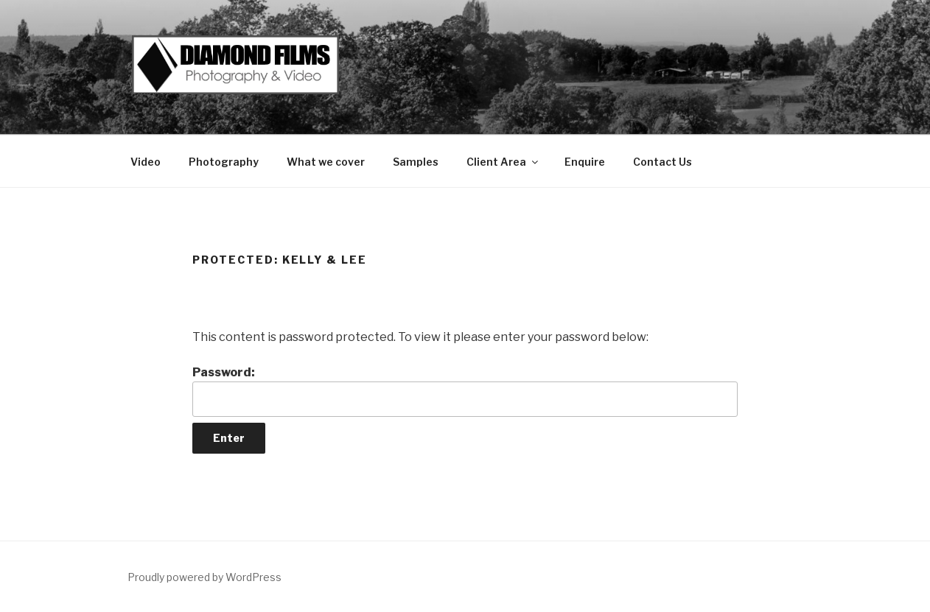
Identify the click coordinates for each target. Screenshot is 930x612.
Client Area (503, 161)
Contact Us (662, 161)
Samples (415, 161)
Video (145, 161)
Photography (224, 161)
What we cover (326, 161)
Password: (465, 391)
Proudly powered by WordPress (204, 577)
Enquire (584, 161)
